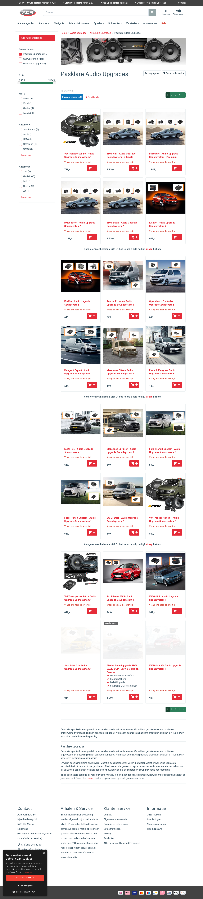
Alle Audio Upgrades (31, 37)
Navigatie (59, 23)
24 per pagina (152, 73)
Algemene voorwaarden (116, 819)
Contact (182, 3)
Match (26, 113)
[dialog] (25, 873)
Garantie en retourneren (116, 824)
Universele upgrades (34, 63)
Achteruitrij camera (79, 23)
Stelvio (26, 186)
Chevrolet (28, 144)
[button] (25, 891)
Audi (25, 134)
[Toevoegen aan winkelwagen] (92, 168)
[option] (123, 51)
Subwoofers (115, 23)
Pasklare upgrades (33, 54)
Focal (25, 103)
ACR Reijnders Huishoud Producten (122, 843)
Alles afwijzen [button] (25, 885)
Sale (163, 23)
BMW (25, 139)
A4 (24, 191)
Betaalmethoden (112, 828)
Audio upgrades (26, 23)
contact (90, 778)
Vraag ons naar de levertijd (77, 162)
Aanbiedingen (154, 819)
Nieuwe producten (156, 824)
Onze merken (154, 814)
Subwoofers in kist (32, 59)
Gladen (26, 108)
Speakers (99, 23)
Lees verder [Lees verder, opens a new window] (27, 872)
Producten (109, 838)
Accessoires (150, 23)
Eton (26, 98)
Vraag (149, 249)
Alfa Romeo (29, 129)
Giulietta (27, 176)
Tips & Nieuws (154, 828)
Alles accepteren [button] (25, 877)
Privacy (107, 833)
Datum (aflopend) (173, 73)
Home (64, 33)
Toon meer (25, 155)
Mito (25, 181)
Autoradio (44, 23)
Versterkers (132, 23)
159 (25, 171)
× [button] (44, 853)
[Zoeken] (152, 12)
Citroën (26, 149)
